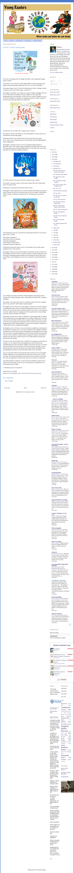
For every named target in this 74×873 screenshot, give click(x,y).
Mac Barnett (57, 650)
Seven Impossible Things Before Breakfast (60, 565)
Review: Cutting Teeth (57, 516)
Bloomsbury (64, 703)
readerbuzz (54, 281)
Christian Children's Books (56, 125)
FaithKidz (69, 712)
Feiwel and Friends (66, 714)
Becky (60, 47)
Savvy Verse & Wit (56, 487)
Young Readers (19, 367)
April (54, 237)
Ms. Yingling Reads (57, 334)
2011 (53, 264)
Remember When (56, 349)
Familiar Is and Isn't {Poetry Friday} (60, 501)
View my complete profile (56, 72)
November (56, 163)
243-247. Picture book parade (60, 209)
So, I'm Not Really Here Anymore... (60, 615)
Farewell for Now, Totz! (57, 553)
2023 (53, 159)
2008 (53, 271)
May (54, 235)
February (55, 242)
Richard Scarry (57, 657)
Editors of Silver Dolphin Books (60, 663)
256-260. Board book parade (60, 190)
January (55, 244)
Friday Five (54, 361)
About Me (12, 40)
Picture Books (53, 116)
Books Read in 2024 (55, 101)
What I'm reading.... (57, 541)
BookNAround (55, 415)
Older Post (43, 388)
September (56, 168)
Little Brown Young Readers (66, 738)
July (54, 230)
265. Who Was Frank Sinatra (60, 174)
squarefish (63, 761)
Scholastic (65, 755)
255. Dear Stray (57, 193)
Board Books (53, 114)
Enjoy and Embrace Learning (59, 499)
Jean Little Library (57, 372)
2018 (53, 257)
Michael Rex (57, 674)
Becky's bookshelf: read (61, 645)
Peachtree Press (66, 743)
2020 (53, 252)
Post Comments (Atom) (28, 392)
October (55, 166)
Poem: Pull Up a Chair (57, 529)
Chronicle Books (66, 709)
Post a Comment (9, 381)
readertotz (54, 552)
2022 (53, 247)
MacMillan (69, 741)
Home (5, 40)
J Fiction (52, 127)
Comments (54, 84)
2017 (53, 259)
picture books (38, 373)
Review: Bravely (56, 543)
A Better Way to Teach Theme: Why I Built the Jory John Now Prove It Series (60, 432)
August (55, 228)
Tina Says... (55, 360)
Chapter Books (53, 122)
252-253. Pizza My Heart (59, 199)
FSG (65, 712)
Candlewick (65, 707)
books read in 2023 (22, 373)
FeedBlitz (63, 638)
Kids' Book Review (56, 320)
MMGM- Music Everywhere (58, 335)
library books (31, 373)
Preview (52, 638)
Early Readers (53, 119)
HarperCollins (65, 718)
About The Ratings (37, 40)
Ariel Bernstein (57, 669)
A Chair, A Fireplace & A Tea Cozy (59, 514)
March (55, 240)
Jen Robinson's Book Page (58, 580)
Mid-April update (56, 373)
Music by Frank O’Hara (57, 489)
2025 (53, 154)
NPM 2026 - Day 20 (56, 310)
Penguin (63, 745)
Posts (53, 81)
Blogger (44, 869)
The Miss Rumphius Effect (59, 308)
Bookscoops (55, 460)
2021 (53, 250)
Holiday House (67, 724)
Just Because (57, 648)
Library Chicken (56, 347)
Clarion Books (64, 711)
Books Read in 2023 (55, 107)
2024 (53, 156)
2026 (53, 152)
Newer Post (7, 388)
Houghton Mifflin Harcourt (65, 728)
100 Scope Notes (56, 295)
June (54, 232)
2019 (53, 254)
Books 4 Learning (56, 429)
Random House (64, 748)
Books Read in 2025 (55, 94)
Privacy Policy (19, 40)
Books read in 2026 (55, 92)
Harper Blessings (66, 716)
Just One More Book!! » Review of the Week (60, 445)
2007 (53, 273)
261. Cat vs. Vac (57, 188)
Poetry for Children (57, 399)
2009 (53, 269)
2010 (53, 266)
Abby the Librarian (57, 613)
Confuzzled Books (56, 472)
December (56, 161)
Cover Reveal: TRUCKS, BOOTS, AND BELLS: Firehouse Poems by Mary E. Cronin (60, 402)
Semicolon (54, 385)
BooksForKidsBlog (56, 597)
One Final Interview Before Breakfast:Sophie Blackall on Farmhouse (58, 568)
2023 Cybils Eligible (12, 373)
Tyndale (69, 759)
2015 (53, 262)
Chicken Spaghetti (56, 528)
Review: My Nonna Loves (58, 322)
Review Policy (28, 40)
